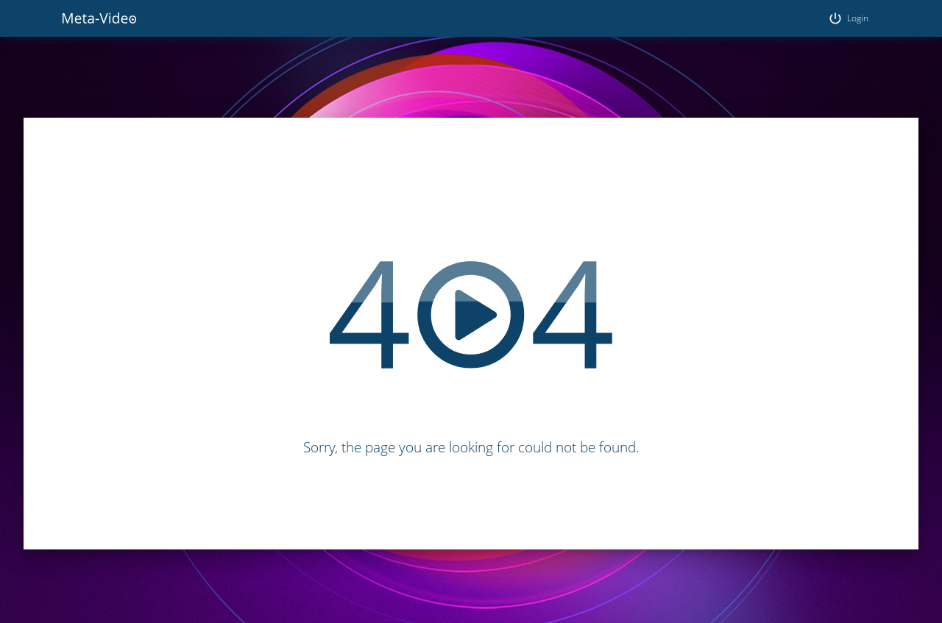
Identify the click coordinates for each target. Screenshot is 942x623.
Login (848, 18)
